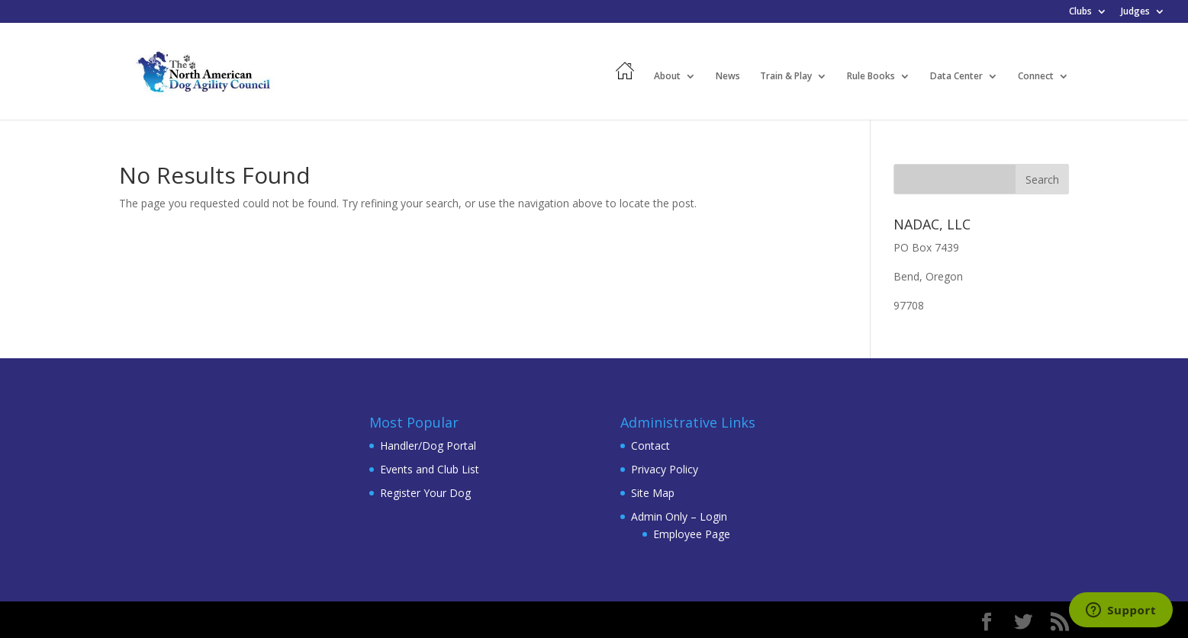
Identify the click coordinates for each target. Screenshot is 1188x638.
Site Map (652, 493)
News (728, 76)
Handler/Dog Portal (428, 445)
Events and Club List (429, 469)
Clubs (1080, 12)
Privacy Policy (664, 469)
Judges (1135, 12)
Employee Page (691, 534)
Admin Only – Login (679, 516)
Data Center (956, 76)
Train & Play (786, 76)
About (667, 76)
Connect (1036, 76)
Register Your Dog (425, 493)
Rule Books (871, 76)
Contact (650, 445)
